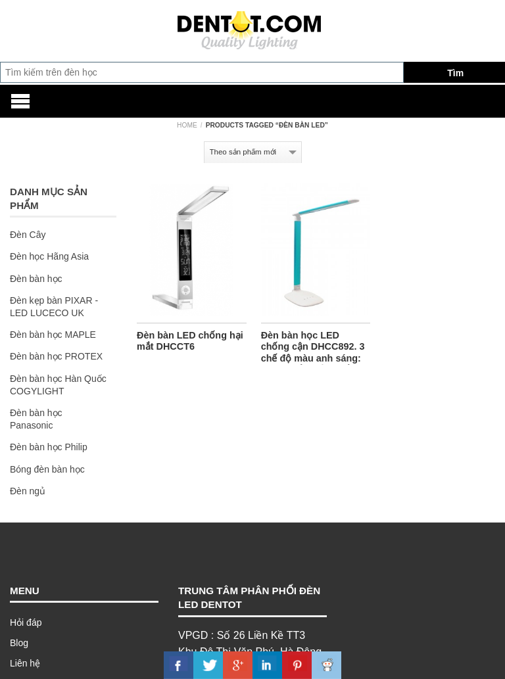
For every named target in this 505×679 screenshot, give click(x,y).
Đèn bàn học (36, 278)
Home (187, 125)
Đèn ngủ (27, 491)
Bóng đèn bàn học (47, 469)
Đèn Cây (27, 234)
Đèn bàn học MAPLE (53, 334)
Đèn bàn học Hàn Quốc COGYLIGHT (58, 384)
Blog (19, 643)
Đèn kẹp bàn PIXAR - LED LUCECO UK (54, 306)
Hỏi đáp (25, 622)
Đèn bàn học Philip (48, 447)
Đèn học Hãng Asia (49, 256)
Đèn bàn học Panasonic (36, 419)
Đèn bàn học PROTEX (56, 356)
